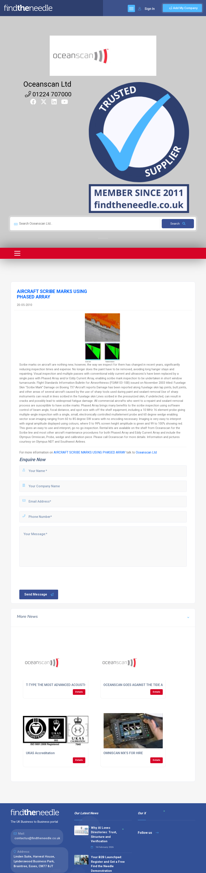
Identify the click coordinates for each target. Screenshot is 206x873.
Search (177, 223)
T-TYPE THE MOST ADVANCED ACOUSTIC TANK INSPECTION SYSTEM (77, 685)
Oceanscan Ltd (47, 84)
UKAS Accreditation (40, 753)
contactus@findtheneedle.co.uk (37, 838)
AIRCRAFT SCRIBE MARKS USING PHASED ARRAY (90, 452)
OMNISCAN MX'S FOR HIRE (123, 753)
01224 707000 (48, 94)
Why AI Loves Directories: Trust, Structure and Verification (104, 834)
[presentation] (49, 578)
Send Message (39, 594)
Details (79, 692)
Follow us (148, 833)
